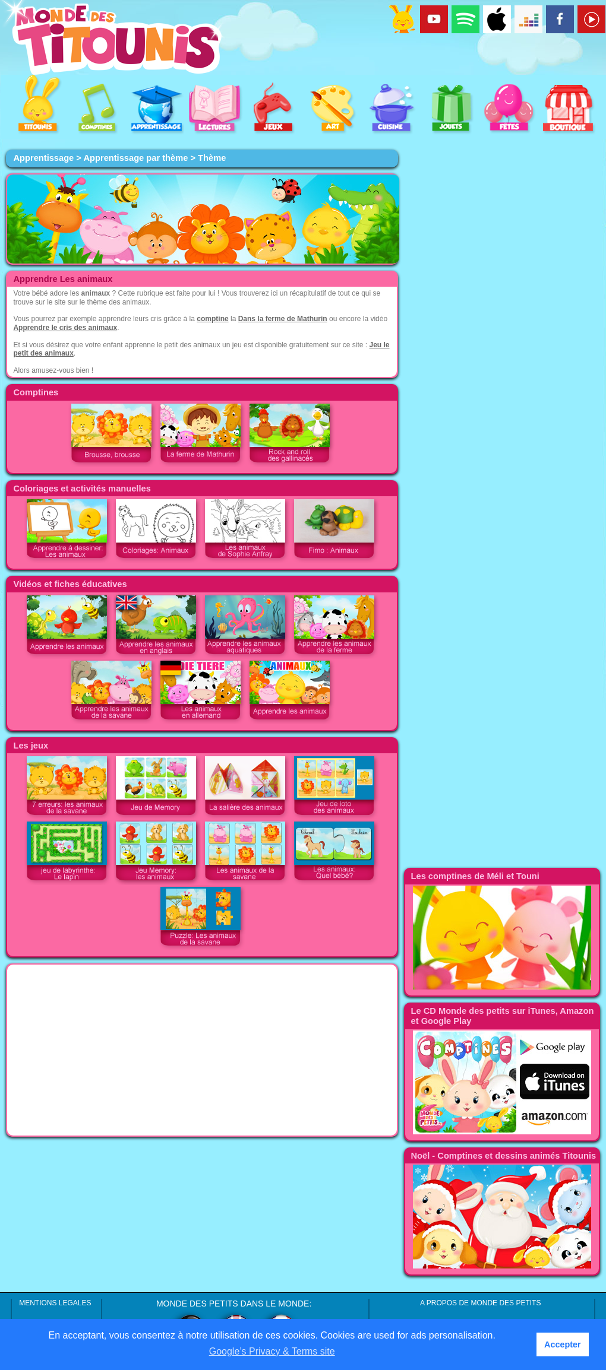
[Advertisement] (202, 1050)
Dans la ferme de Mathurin (282, 319)
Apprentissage (43, 158)
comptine (212, 319)
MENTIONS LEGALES (55, 1303)
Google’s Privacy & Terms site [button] (272, 1351)
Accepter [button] (562, 1344)
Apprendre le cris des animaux (65, 328)
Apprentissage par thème (135, 158)
